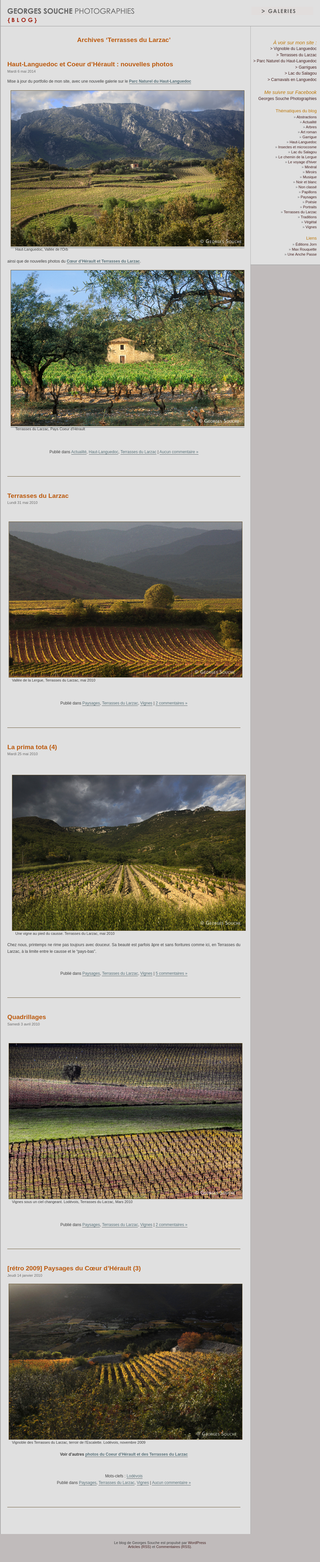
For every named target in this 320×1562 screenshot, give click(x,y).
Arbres (311, 127)
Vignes (146, 703)
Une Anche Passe (302, 254)
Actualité (79, 452)
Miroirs (311, 172)
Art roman (309, 132)
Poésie (311, 202)
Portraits (310, 207)
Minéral (311, 167)
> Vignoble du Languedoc (293, 48)
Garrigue (309, 137)
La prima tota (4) (32, 747)
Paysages (91, 703)
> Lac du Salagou (301, 73)
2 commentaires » (171, 703)
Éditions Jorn (306, 244)
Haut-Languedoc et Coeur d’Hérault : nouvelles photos (90, 64)
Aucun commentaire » (179, 452)
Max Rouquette (304, 249)
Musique (310, 177)
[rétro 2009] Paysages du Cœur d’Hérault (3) (74, 1268)
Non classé (308, 187)
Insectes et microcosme (297, 147)
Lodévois (135, 1476)
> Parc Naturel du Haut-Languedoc (285, 61)
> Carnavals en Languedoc (292, 79)
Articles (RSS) (139, 1547)
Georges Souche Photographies (287, 98)
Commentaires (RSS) (173, 1547)
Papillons (309, 192)
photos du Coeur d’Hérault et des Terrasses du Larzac (136, 1454)
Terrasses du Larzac (139, 452)
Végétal (310, 222)
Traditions (309, 217)
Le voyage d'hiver (302, 162)
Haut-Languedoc (104, 452)
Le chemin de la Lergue (297, 157)
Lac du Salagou (304, 152)
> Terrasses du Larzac (296, 55)
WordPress (197, 1543)
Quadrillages (26, 1016)
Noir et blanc (306, 182)
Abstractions (306, 117)
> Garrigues (306, 67)
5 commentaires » (171, 973)
